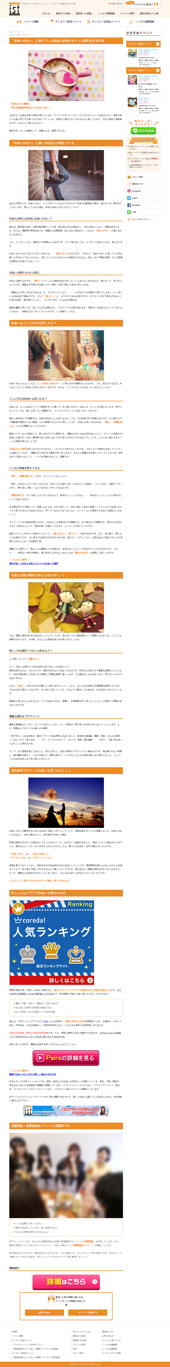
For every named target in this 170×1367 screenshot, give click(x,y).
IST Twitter (133, 1352)
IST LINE (160, 1352)
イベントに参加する (87, 1312)
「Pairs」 (45, 1021)
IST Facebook (147, 1352)
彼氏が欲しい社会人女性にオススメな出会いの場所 (33, 563)
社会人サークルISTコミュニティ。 (48, 4)
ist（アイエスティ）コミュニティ (14, 9)
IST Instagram (119, 1352)
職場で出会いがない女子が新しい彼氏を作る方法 (32, 1074)
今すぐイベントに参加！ (142, 4)
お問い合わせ (44, 1312)
